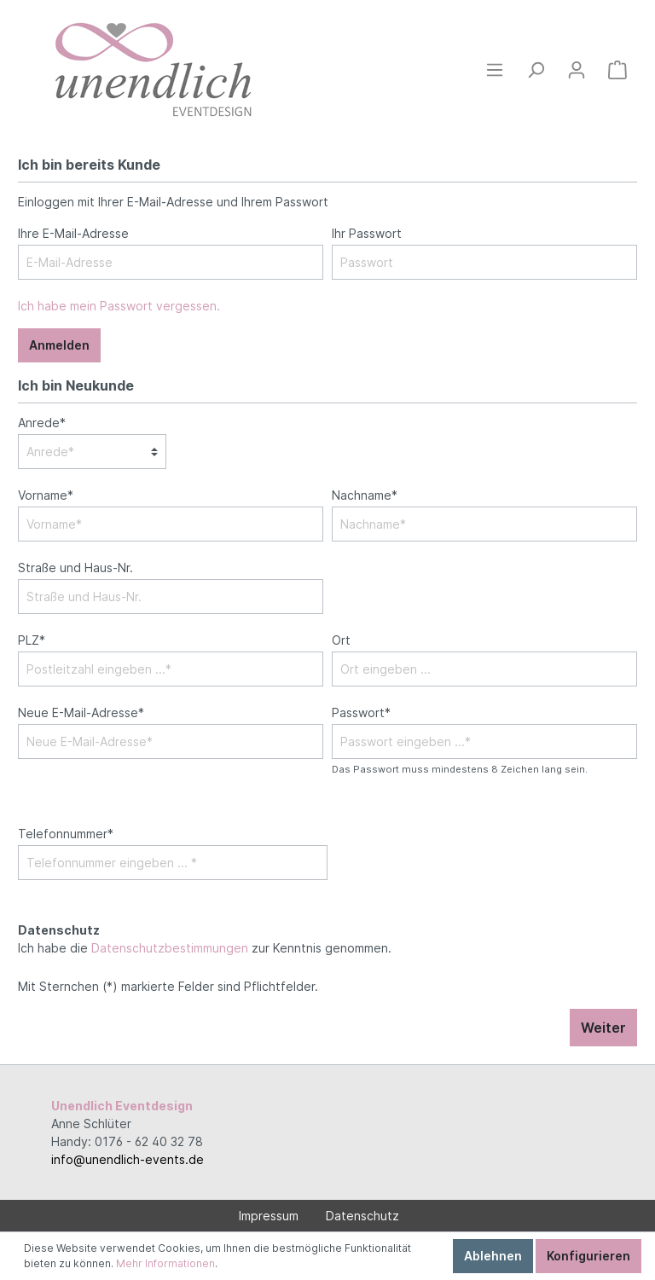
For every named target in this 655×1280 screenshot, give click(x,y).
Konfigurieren (588, 1255)
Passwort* (361, 712)
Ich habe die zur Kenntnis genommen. (204, 939)
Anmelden (59, 345)
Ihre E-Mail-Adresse (73, 233)
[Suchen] (535, 70)
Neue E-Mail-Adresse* (81, 712)
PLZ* (31, 640)
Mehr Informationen (165, 1263)
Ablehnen (493, 1255)
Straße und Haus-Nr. (75, 567)
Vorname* (45, 495)
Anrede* (42, 422)
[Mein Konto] (576, 70)
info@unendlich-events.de (127, 1159)
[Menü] (494, 70)
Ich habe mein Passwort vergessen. (119, 305)
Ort (341, 640)
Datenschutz (362, 1215)
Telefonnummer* (65, 833)
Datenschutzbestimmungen (169, 948)
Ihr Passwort (367, 233)
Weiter (603, 1027)
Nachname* (364, 495)
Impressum (269, 1215)
